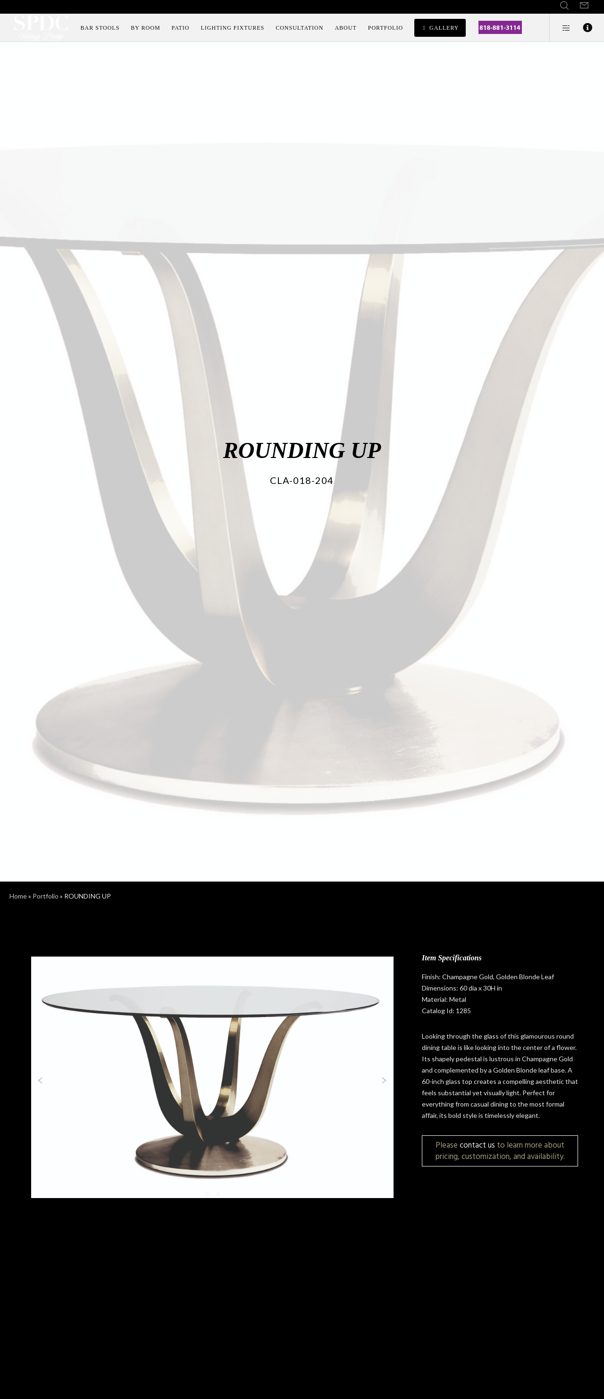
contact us (477, 1145)
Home (18, 896)
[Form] (584, 5)
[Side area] (560, 28)
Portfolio (46, 896)
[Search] (564, 5)
